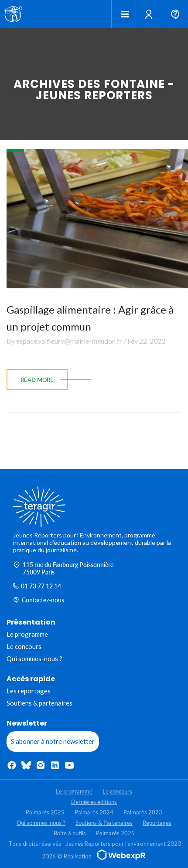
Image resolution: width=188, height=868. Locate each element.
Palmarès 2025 (45, 812)
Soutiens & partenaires (39, 703)
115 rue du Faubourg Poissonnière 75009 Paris (63, 568)
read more (37, 379)
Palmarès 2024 (94, 812)
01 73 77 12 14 (37, 586)
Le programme (27, 634)
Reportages (157, 822)
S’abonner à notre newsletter (53, 741)
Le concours (24, 646)
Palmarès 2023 (142, 812)
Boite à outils (70, 833)
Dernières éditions (94, 801)
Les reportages (29, 691)
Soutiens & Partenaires (104, 822)
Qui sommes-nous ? (34, 658)
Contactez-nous (38, 600)
